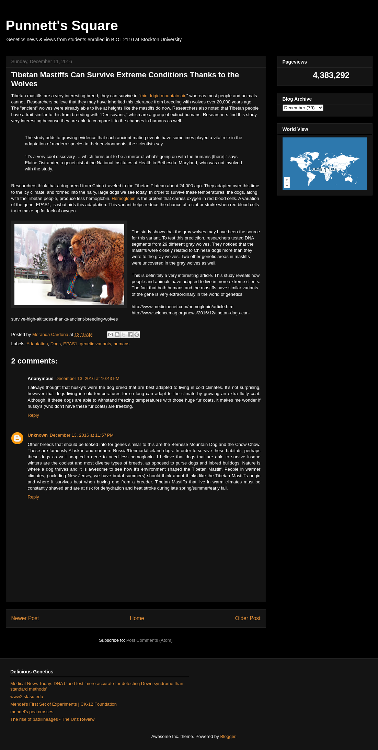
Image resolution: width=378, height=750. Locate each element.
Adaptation (37, 343)
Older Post (248, 618)
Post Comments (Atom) (149, 640)
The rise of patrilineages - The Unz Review (52, 719)
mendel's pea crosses (31, 711)
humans (121, 343)
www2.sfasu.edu (26, 696)
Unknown (38, 435)
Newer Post (25, 618)
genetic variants (95, 343)
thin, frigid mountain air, (163, 95)
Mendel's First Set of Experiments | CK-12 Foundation (63, 704)
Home (137, 618)
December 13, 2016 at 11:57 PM (82, 435)
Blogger (227, 736)
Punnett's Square (62, 25)
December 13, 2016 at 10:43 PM (87, 378)
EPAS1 (70, 343)
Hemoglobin (124, 198)
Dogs (55, 343)
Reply (33, 415)
